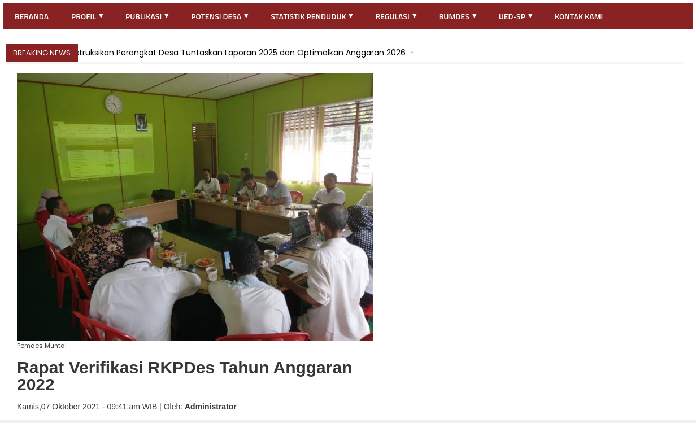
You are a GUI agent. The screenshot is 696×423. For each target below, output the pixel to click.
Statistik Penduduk (312, 16)
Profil (87, 16)
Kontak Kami (579, 16)
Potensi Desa (219, 16)
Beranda (32, 16)
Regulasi (395, 16)
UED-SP (515, 16)
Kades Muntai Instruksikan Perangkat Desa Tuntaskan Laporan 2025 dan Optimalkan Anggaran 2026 (209, 52)
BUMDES (457, 16)
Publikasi (146, 16)
